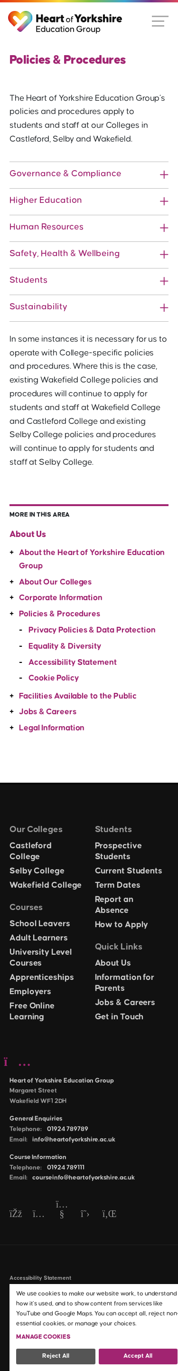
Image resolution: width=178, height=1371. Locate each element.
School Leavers (39, 924)
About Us (27, 534)
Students (28, 280)
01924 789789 (67, 1129)
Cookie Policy (53, 678)
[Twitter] (85, 1214)
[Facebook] (15, 1214)
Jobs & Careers (47, 712)
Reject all (55, 1355)
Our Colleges (36, 829)
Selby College (37, 871)
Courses (26, 907)
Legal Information (51, 728)
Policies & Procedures (59, 614)
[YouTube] (62, 1214)
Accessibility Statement (72, 662)
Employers (30, 992)
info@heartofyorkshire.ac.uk (73, 1139)
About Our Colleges (55, 582)
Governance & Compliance (65, 173)
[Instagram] (39, 1214)
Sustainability (38, 306)
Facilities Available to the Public (78, 696)
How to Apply (122, 924)
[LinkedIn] (108, 1214)
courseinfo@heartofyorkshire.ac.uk (83, 1177)
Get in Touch (119, 1017)
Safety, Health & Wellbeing (64, 253)
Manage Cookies (43, 1336)
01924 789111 (65, 1167)
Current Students (128, 871)
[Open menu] (160, 20)
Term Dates (118, 885)
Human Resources (46, 226)
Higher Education (45, 200)
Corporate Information (61, 598)
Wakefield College (45, 885)
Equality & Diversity (64, 646)
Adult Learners (38, 938)
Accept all (137, 1355)
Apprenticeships (41, 977)
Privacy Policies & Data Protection (92, 630)
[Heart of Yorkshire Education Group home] (65, 17)
